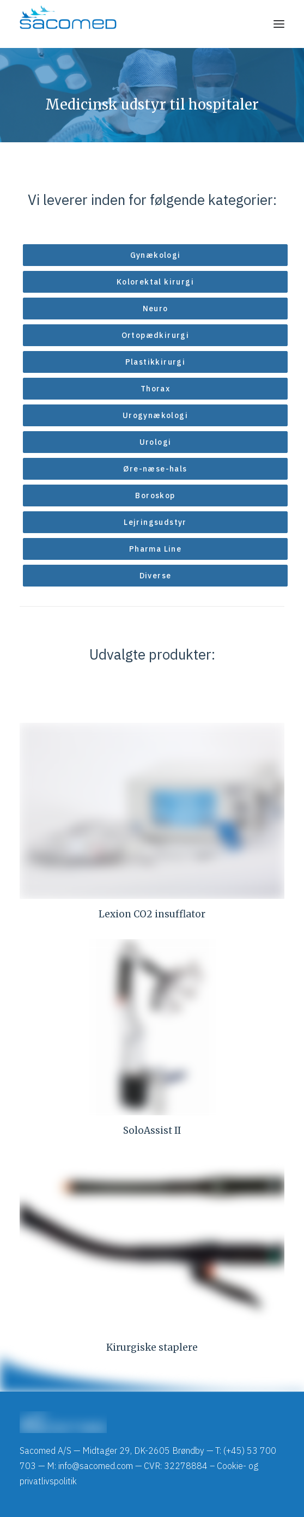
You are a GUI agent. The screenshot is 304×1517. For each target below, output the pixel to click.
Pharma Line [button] (155, 549)
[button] (279, 24)
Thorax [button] (155, 389)
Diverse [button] (155, 576)
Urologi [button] (155, 442)
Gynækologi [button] (155, 255)
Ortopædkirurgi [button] (155, 335)
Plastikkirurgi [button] (155, 362)
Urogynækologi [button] (155, 415)
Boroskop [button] (155, 495)
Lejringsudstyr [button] (155, 522)
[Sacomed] (68, 24)
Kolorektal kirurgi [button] (155, 282)
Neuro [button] (155, 308)
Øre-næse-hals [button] (155, 469)
